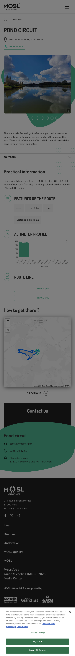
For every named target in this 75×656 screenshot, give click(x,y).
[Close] (70, 615)
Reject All (37, 644)
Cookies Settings (37, 635)
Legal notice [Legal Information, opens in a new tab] (22, 629)
